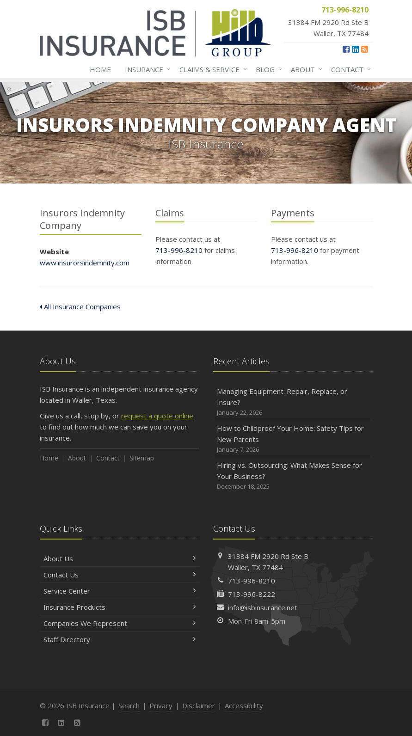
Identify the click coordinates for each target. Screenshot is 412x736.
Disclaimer (198, 705)
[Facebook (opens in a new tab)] (346, 49)
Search (129, 705)
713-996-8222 (251, 594)
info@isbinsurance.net (262, 607)
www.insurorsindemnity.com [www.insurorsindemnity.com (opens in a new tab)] (84, 262)
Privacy (160, 705)
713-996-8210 (179, 250)
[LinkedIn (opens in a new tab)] (355, 49)
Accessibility (244, 705)
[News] (364, 49)
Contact (349, 69)
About (305, 69)
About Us (119, 558)
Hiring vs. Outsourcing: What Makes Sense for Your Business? (293, 475)
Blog (267, 69)
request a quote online (157, 415)
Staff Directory (119, 639)
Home (100, 69)
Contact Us (119, 574)
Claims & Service (211, 69)
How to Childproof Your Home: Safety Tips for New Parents (293, 438)
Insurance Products (119, 607)
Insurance (146, 69)
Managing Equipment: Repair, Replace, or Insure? (293, 401)
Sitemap (141, 458)
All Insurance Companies (80, 306)
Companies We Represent (119, 623)
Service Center (119, 590)
